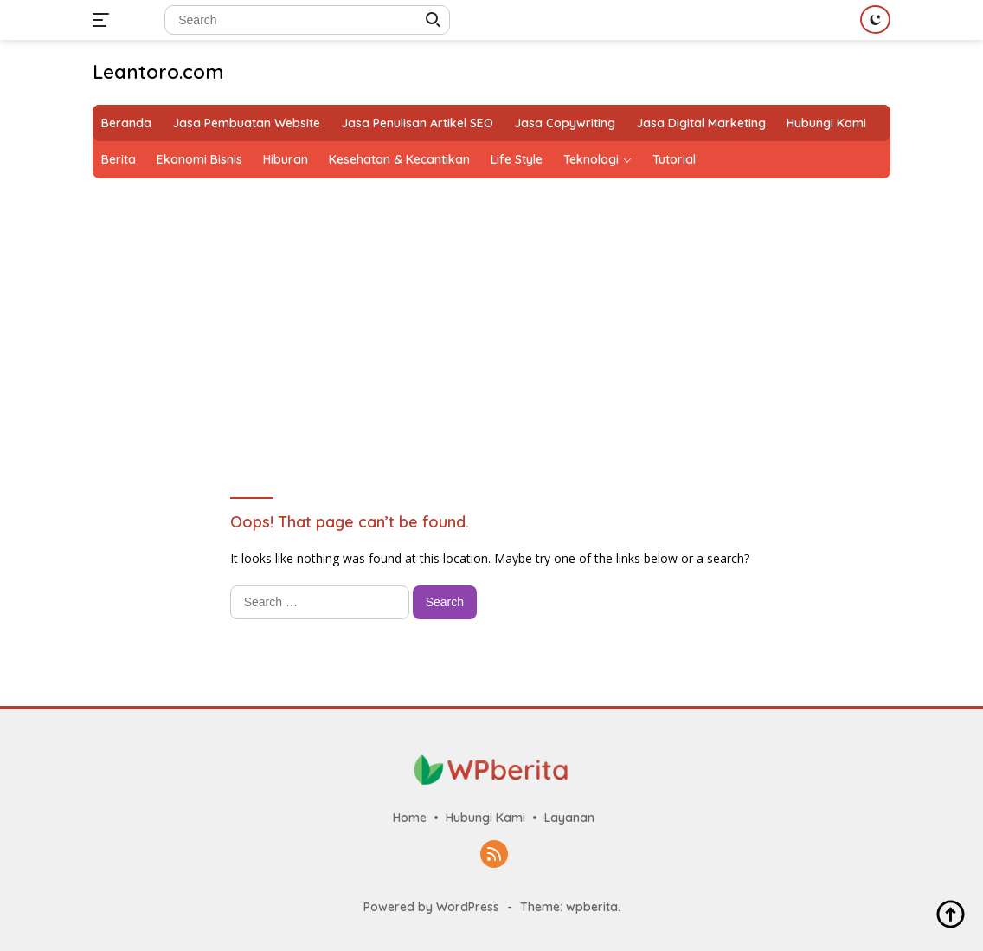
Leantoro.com (158, 72)
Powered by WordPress (431, 907)
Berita (118, 159)
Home (410, 817)
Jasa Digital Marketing (701, 123)
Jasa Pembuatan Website (246, 123)
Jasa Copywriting (564, 123)
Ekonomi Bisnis (199, 159)
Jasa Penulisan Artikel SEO (417, 123)
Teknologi (591, 159)
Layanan (569, 817)
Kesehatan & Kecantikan (399, 159)
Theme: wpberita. (570, 907)
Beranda (126, 123)
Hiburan (285, 159)
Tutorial (674, 159)
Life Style (517, 159)
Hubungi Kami (826, 123)
